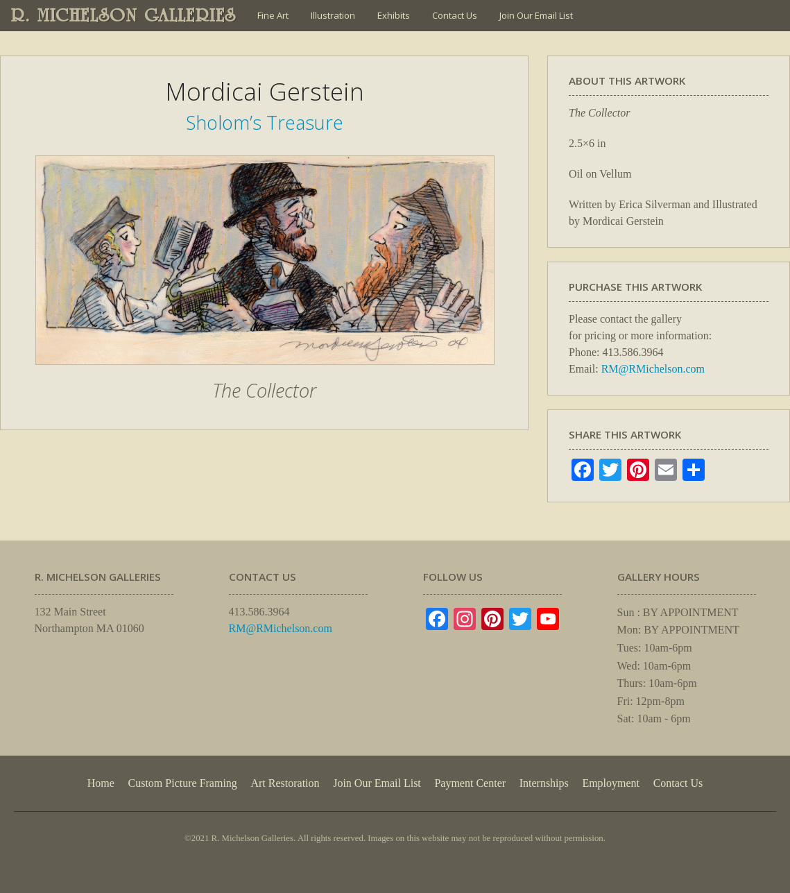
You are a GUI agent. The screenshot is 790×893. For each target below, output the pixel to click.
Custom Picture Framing (182, 783)
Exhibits (393, 15)
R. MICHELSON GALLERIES (124, 15)
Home (100, 783)
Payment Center (470, 783)
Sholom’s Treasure (264, 122)
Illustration (333, 15)
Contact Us (454, 15)
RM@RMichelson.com (653, 369)
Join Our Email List (536, 15)
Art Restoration (284, 783)
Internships (544, 783)
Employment (610, 783)
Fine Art (273, 15)
